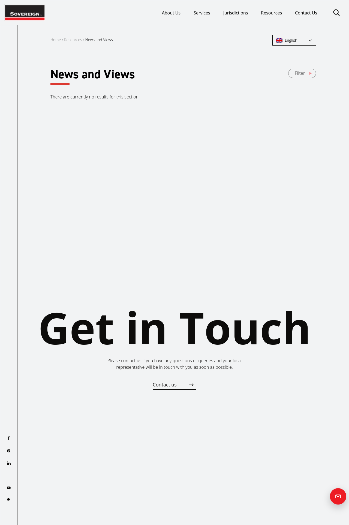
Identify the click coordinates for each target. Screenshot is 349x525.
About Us (171, 13)
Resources (271, 13)
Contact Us (306, 13)
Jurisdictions (235, 13)
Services (202, 13)
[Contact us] (338, 496)
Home (55, 39)
